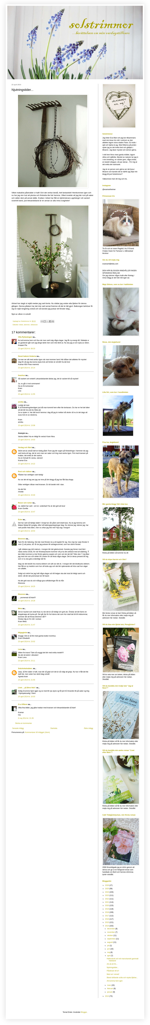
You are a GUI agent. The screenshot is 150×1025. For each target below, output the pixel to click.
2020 (107, 905)
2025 (107, 889)
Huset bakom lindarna (27, 356)
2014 (107, 926)
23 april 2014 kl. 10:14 (26, 368)
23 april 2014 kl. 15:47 (26, 512)
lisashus (21, 375)
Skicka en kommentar (23, 723)
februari (110, 989)
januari (110, 992)
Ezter (20, 520)
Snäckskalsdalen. (25, 668)
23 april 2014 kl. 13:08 (26, 425)
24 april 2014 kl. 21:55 (26, 680)
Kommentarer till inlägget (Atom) (37, 732)
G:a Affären (22, 704)
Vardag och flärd (25, 447)
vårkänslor (34, 325)
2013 (107, 996)
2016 (107, 919)
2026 (107, 885)
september (111, 939)
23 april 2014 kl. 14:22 (26, 464)
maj (108, 952)
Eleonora (21, 539)
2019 (107, 909)
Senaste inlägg (18, 728)
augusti (110, 942)
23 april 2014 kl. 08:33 (26, 349)
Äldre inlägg (88, 728)
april (109, 956)
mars (109, 985)
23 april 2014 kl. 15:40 (26, 495)
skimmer (27, 325)
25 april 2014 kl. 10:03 (26, 697)
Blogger (84, 1012)
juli (108, 946)
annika (21, 402)
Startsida (53, 728)
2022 (107, 899)
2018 (107, 912)
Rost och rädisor (25, 472)
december (111, 929)
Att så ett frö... (112, 964)
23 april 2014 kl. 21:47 (26, 625)
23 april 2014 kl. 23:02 (26, 642)
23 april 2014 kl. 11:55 (26, 394)
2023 (107, 895)
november (111, 932)
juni (108, 949)
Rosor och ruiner (25, 503)
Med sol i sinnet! (113, 974)
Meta (20, 609)
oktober (110, 935)
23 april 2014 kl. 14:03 (26, 440)
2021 (107, 902)
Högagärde (22, 633)
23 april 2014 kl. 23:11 (26, 661)
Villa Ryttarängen (25, 337)
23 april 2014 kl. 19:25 (26, 586)
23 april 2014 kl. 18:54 (26, 531)
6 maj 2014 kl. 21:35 (26, 718)
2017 (107, 916)
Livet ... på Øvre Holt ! (27, 688)
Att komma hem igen (115, 981)
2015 (107, 922)
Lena (20, 649)
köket (21, 325)
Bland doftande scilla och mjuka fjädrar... (122, 978)
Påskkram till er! (113, 971)
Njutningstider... (113, 967)
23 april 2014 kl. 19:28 (26, 601)
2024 (107, 892)
